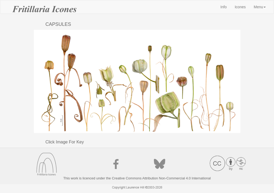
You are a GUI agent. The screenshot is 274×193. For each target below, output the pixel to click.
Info (225, 6)
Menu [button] (260, 7)
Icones (240, 7)
